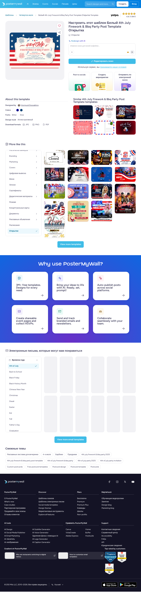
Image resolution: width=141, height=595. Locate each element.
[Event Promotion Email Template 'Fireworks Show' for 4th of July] (129, 375)
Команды (81, 508)
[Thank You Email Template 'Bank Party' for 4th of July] (82, 414)
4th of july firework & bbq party (60, 461)
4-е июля (47, 454)
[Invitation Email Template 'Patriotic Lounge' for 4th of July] (82, 375)
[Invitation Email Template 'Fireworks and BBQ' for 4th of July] (50, 375)
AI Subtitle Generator (41, 529)
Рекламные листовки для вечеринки (22, 454)
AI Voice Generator (40, 532)
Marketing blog (108, 508)
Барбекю (59, 454)
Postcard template (78, 467)
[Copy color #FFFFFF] (13, 110)
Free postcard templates (37, 467)
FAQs (103, 539)
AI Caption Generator (41, 542)
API (102, 542)
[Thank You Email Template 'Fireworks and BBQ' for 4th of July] (50, 414)
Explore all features (46, 514)
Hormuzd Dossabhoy (30, 105)
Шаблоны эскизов (46, 498)
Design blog (106, 505)
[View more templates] (70, 244)
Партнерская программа (14, 508)
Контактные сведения (110, 529)
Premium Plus (83, 505)
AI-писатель (9, 539)
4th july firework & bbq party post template (25, 461)
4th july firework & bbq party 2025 (95, 454)
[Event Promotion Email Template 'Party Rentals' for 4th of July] (66, 414)
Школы (80, 511)
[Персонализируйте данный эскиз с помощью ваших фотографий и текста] (35, 50)
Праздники (72, 454)
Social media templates (48, 505)
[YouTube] (133, 481)
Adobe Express (72, 536)
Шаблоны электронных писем (51, 502)
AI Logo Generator (40, 539)
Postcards (95, 467)
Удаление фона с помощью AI (45, 536)
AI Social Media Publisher (14, 532)
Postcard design (59, 467)
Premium (81, 502)
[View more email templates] (70, 439)
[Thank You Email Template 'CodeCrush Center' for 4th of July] (113, 414)
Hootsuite (89, 536)
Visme (88, 529)
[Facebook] (109, 481)
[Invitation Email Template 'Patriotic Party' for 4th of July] (97, 375)
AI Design (8, 529)
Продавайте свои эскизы (15, 511)
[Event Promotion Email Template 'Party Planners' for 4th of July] (97, 414)
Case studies (9, 505)
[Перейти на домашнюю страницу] (11, 4)
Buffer (88, 532)
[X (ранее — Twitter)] (125, 481)
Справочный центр (109, 532)
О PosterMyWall (11, 498)
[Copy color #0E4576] (21, 110)
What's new (9, 502)
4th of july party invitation (110, 461)
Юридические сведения (111, 545)
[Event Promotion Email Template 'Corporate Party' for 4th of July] (129, 414)
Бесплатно (81, 498)
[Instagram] (117, 481)
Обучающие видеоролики (113, 498)
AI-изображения (11, 542)
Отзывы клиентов (12, 514)
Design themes (45, 508)
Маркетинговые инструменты (51, 511)
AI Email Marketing (12, 536)
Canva (68, 529)
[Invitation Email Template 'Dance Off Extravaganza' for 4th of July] (66, 375)
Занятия (105, 502)
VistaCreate (71, 532)
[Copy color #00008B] (17, 110)
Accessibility (106, 536)
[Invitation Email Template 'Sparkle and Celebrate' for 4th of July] (113, 375)
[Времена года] (37, 360)
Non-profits (82, 514)
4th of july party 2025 (87, 461)
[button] (59, 25)
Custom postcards (15, 467)
